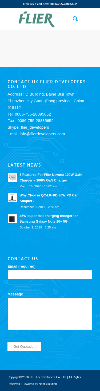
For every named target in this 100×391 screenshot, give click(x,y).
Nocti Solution (48, 383)
